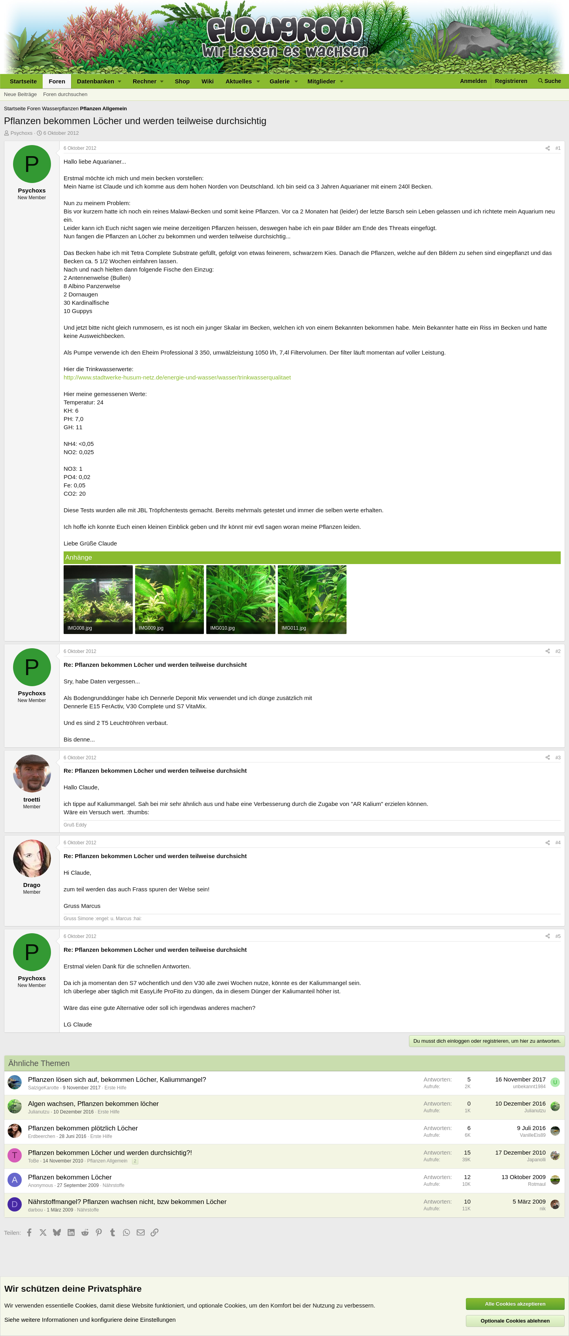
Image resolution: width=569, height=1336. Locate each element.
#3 (558, 757)
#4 (558, 842)
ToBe (33, 1161)
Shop (182, 81)
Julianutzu (38, 1112)
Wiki (208, 81)
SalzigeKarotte (43, 1088)
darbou (35, 1210)
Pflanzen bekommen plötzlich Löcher (83, 1128)
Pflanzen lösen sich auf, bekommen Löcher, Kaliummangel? (117, 1079)
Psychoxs (22, 133)
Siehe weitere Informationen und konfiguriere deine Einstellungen (90, 1319)
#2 (558, 651)
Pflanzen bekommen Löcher (70, 1177)
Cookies (85, 1305)
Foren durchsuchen (65, 94)
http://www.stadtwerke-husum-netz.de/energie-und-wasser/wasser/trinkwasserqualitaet (177, 377)
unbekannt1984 (529, 1086)
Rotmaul (537, 1184)
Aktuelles (239, 81)
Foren (57, 81)
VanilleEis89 (533, 1135)
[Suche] (549, 81)
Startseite (23, 81)
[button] (99, 81)
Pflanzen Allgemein (107, 1161)
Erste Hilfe (115, 1088)
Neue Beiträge (20, 94)
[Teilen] (548, 148)
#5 (558, 936)
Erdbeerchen (41, 1136)
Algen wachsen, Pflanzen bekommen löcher (93, 1104)
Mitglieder (321, 81)
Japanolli (536, 1159)
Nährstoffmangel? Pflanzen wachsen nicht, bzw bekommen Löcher (127, 1202)
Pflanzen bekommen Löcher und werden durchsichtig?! (110, 1153)
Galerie (280, 81)
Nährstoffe (113, 1185)
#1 (558, 148)
